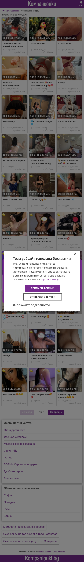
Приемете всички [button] (42, 288)
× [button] (74, 254)
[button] (31, 305)
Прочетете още (50, 279)
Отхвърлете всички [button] (43, 296)
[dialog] (42, 281)
